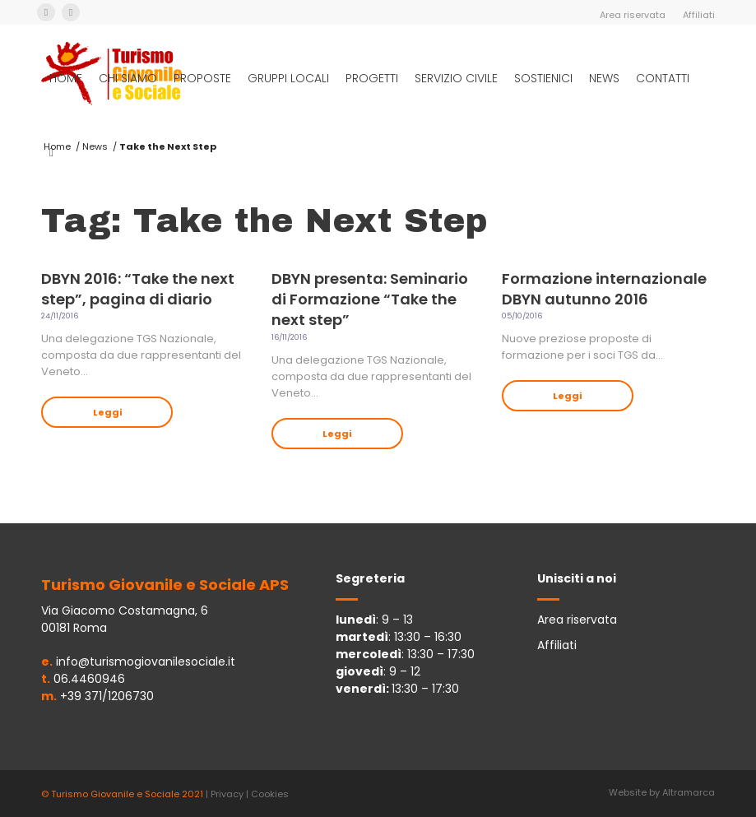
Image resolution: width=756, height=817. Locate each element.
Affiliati (699, 14)
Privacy (227, 794)
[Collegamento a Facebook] (46, 12)
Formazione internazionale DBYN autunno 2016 (604, 288)
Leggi (107, 412)
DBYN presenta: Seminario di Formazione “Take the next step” (369, 299)
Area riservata (633, 14)
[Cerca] (51, 152)
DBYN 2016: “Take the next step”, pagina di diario (137, 288)
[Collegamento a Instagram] (71, 12)
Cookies (270, 794)
